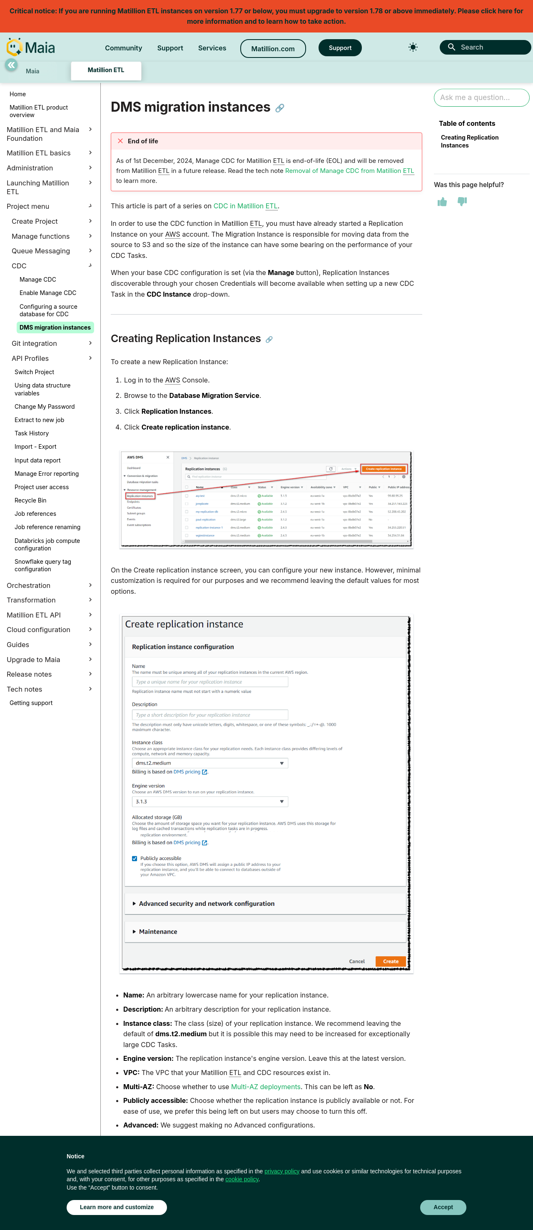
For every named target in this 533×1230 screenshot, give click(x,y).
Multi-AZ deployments (266, 1086)
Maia (33, 71)
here (505, 11)
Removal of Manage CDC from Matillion (349, 171)
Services (212, 48)
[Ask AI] (482, 98)
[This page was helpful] (442, 201)
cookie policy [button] (241, 1179)
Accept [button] (443, 1207)
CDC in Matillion (246, 206)
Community (123, 48)
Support (170, 48)
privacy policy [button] (281, 1171)
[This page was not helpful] (462, 201)
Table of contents (467, 123)
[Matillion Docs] (30, 47)
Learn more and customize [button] (117, 1207)
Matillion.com (273, 49)
